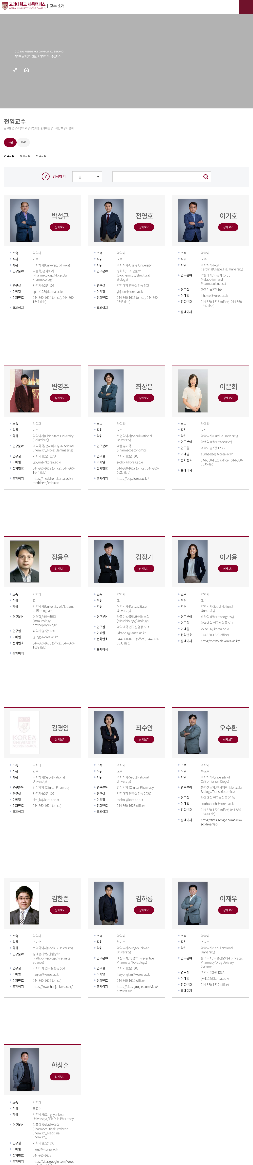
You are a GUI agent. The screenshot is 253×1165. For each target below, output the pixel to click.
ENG (23, 142)
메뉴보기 (246, 7)
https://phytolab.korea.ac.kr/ (220, 640)
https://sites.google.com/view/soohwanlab (221, 821)
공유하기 (18, 70)
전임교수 (9, 156)
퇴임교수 (41, 156)
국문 (10, 142)
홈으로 (26, 69)
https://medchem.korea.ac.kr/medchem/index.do (53, 480)
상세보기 (60, 227)
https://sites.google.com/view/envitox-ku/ (137, 988)
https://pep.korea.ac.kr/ (133, 478)
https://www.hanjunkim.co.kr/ (52, 986)
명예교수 (25, 156)
